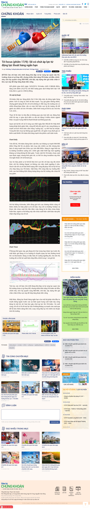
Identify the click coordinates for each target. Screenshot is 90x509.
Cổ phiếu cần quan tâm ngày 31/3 (30, 446)
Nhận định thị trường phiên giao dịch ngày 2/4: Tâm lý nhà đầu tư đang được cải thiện (75, 225)
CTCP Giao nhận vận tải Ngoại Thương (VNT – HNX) (75, 430)
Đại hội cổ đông (69, 398)
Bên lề (65, 14)
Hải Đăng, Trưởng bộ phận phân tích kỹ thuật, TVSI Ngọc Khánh (22, 69)
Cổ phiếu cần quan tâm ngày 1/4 (9, 446)
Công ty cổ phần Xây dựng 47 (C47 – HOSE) (74, 405)
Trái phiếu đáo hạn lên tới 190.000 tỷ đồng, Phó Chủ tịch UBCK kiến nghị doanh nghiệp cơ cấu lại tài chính (76, 101)
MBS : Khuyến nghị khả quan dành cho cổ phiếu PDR (76, 373)
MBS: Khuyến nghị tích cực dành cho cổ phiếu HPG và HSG (76, 360)
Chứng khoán (29, 7)
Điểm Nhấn (75, 277)
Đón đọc (66, 382)
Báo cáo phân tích (71, 348)
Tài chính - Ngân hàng (75, 7)
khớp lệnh (11, 348)
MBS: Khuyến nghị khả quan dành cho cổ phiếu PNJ (75, 353)
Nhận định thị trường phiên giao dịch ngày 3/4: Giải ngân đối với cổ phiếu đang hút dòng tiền (51, 375)
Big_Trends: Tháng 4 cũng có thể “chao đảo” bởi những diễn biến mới (76, 171)
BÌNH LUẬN (11, 405)
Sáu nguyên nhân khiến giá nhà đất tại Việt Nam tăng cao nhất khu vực (75, 332)
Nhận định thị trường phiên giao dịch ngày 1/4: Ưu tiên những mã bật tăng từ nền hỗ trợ (75, 243)
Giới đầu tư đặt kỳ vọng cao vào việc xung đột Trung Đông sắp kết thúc (75, 60)
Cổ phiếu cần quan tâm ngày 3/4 (30, 396)
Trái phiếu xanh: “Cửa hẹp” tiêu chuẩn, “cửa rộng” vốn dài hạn (76, 96)
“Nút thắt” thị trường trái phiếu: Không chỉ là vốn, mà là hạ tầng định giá (75, 92)
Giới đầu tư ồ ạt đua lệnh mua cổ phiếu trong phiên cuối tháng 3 (76, 65)
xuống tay (30, 345)
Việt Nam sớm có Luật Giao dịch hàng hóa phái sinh (75, 134)
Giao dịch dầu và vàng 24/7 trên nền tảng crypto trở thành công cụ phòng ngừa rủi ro (76, 138)
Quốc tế (64, 7)
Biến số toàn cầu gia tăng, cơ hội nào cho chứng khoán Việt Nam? (50, 397)
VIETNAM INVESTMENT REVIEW (73, 4)
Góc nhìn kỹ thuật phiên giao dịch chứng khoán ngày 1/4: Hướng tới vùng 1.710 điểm (74, 253)
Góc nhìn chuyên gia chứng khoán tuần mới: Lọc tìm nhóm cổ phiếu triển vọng (30, 467)
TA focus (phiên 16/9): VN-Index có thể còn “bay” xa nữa (49, 334)
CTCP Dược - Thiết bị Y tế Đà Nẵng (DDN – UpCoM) (75, 418)
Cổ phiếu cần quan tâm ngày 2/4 (9, 466)
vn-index (20, 345)
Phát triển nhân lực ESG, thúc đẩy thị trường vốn (76, 176)
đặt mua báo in (30, 4)
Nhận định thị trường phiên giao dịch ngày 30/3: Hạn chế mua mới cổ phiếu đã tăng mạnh (51, 467)
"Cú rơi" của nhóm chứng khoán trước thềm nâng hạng (75, 327)
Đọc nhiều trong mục (17, 428)
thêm (85, 7)
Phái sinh (57, 14)
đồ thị (24, 345)
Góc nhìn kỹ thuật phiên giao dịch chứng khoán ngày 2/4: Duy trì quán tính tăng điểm (75, 234)
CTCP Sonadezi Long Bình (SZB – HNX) (75, 426)
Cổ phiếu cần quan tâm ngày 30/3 (50, 446)
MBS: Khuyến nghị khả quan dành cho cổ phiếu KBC (75, 366)
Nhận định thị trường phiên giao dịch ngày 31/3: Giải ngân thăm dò (75, 261)
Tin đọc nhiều (81, 219)
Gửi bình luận (55, 422)
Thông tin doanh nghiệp (47, 7)
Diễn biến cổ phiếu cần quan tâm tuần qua (29, 374)
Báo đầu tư (62, 4)
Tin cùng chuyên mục (17, 356)
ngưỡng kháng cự (39, 345)
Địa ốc (58, 7)
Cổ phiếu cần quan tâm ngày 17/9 (11, 334)
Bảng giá (85, 182)
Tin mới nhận (68, 219)
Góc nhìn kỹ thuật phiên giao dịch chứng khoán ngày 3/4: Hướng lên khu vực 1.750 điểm (9, 397)
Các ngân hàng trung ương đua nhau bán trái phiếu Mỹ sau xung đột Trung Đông (75, 308)
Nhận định (30, 14)
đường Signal (12, 345)
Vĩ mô (36, 7)
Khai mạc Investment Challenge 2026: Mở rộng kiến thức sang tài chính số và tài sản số (75, 166)
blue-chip (52, 345)
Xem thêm (75, 268)
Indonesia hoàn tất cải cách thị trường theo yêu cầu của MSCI (74, 56)
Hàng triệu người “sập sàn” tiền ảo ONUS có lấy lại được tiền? (75, 321)
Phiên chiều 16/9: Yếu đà (29, 333)
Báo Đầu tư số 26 (70, 386)
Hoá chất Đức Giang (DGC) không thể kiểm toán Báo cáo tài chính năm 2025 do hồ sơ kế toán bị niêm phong (75, 315)
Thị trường (67, 182)
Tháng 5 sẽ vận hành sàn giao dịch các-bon (74, 129)
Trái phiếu (47, 14)
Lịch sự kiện (82, 398)
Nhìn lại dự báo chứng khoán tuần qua (9, 374)
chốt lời (47, 345)
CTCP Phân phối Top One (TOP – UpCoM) (75, 413)
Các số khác (69, 393)
